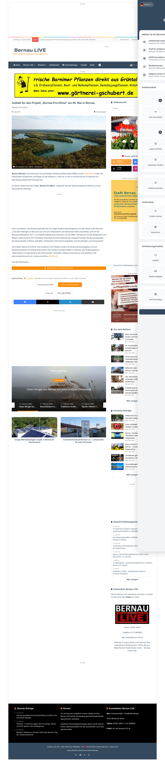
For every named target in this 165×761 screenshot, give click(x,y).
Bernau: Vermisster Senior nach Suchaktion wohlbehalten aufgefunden (137, 435)
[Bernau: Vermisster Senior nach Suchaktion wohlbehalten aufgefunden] (117, 435)
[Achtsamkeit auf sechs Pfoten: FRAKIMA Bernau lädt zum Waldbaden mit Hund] (117, 359)
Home (16, 65)
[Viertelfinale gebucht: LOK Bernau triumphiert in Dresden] (117, 457)
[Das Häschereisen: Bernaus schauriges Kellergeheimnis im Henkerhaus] (117, 378)
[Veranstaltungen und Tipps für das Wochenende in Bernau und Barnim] (117, 466)
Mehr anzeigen (132, 401)
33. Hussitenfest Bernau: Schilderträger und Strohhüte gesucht (136, 348)
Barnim (31, 279)
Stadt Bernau (89, 174)
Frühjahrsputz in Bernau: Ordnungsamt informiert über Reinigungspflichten (136, 390)
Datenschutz (124, 40)
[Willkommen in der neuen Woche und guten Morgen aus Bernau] (117, 417)
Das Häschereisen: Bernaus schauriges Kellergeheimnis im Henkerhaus (136, 379)
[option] (59, 389)
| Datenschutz (113, 747)
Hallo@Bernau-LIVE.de (134, 637)
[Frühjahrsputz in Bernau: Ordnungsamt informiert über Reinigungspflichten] (117, 390)
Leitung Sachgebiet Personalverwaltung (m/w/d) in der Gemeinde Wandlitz (67, 40)
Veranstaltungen (70, 65)
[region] (132, 223)
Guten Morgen (58, 378)
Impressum (146, 40)
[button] (132, 265)
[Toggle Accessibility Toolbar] (161, 6)
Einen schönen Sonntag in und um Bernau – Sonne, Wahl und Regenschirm (138, 446)
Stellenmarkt (54, 65)
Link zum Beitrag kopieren (70, 285)
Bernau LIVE (28, 65)
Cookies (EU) (135, 40)
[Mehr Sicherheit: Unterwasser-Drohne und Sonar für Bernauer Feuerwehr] (117, 336)
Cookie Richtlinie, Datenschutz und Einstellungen (82, 750)
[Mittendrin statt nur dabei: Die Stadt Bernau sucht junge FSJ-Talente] (117, 370)
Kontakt (84, 65)
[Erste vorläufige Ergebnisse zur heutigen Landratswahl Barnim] (117, 426)
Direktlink (53, 256)
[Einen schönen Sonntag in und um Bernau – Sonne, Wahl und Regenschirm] (117, 446)
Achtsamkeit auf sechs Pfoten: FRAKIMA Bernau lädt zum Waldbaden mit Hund (136, 359)
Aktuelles (41, 65)
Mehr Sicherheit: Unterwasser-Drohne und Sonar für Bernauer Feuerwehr (137, 336)
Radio (92, 65)
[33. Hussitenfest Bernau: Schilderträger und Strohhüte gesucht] (117, 347)
